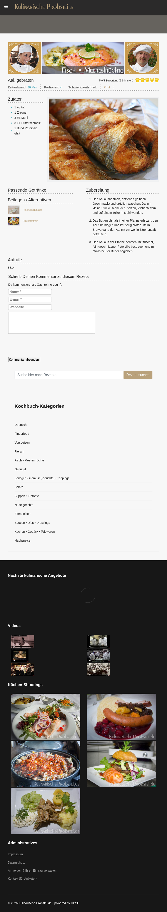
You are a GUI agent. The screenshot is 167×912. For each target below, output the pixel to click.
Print (107, 87)
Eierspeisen (22, 514)
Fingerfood (22, 433)
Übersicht (21, 424)
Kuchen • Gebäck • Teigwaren (35, 531)
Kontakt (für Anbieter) (22, 878)
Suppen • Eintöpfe (27, 496)
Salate (19, 487)
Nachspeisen (23, 540)
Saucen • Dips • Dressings (32, 522)
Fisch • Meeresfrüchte (29, 460)
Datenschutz (16, 862)
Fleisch (19, 451)
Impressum (15, 854)
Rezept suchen (138, 375)
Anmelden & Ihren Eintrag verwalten (32, 870)
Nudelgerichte (24, 505)
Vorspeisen (22, 442)
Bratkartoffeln (30, 220)
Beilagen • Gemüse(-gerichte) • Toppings (42, 478)
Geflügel (20, 469)
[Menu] (6, 6)
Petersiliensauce (32, 209)
